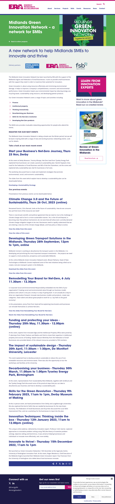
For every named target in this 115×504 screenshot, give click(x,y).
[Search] (101, 4)
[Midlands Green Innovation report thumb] (91, 112)
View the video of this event (19, 233)
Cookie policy (88, 501)
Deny (92, 497)
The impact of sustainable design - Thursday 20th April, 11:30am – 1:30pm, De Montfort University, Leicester (40, 349)
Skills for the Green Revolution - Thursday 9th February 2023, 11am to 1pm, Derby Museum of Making (40, 394)
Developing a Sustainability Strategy (22, 185)
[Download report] (91, 158)
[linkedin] (13, 483)
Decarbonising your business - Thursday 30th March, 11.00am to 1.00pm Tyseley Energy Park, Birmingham (40, 372)
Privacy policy (97, 501)
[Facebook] (56, 463)
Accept (79, 497)
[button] (112, 479)
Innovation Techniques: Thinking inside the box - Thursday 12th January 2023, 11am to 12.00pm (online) (39, 420)
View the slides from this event (20, 229)
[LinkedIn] (63, 463)
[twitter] (10, 483)
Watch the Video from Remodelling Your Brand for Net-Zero (31, 315)
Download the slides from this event (22, 269)
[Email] (69, 463)
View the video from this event (20, 273)
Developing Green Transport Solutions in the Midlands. (40, 242)
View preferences (106, 497)
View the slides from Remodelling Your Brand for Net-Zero (30, 311)
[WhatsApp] (66, 463)
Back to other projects (18, 41)
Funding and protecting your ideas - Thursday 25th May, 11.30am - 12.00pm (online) (36, 323)
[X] (60, 463)
